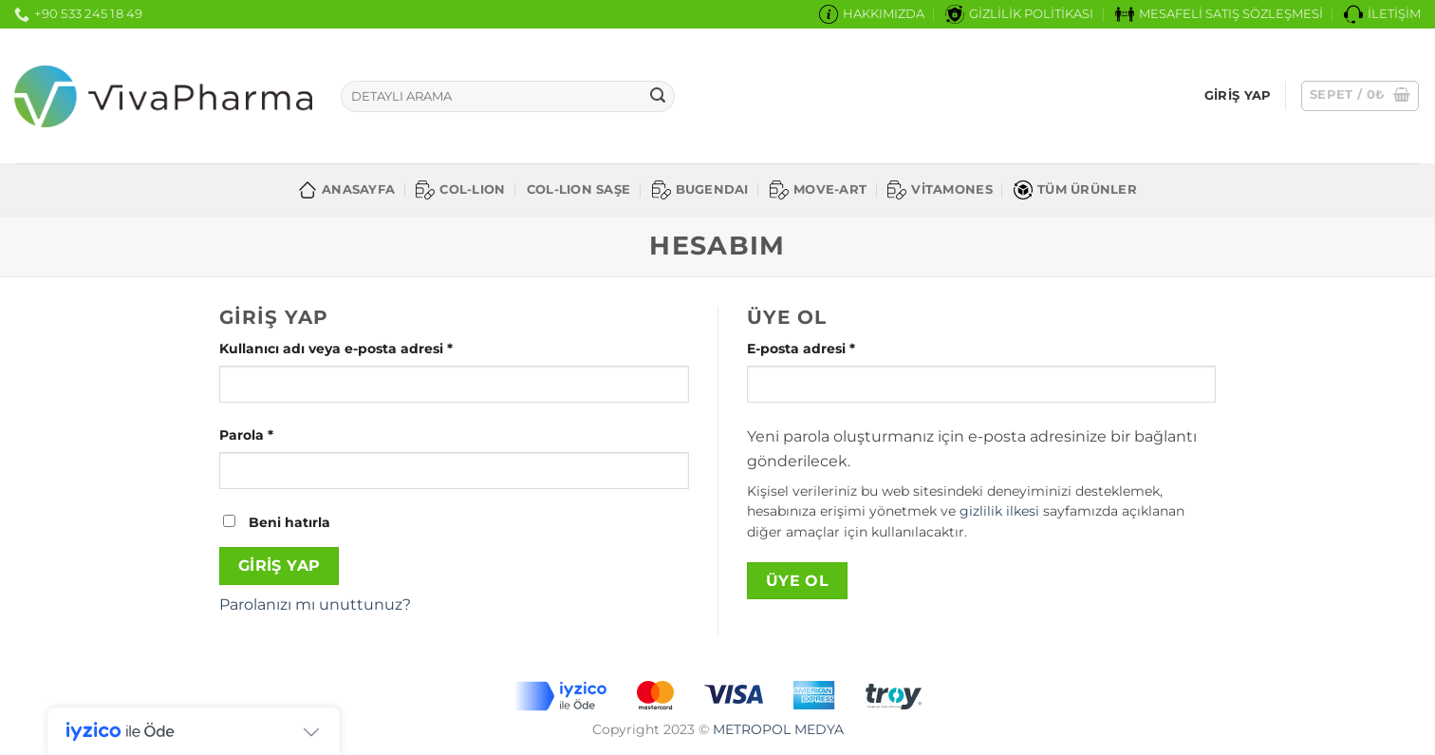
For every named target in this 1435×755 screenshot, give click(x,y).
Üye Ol (797, 581)
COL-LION (460, 189)
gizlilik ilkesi (999, 511)
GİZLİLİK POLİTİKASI (1019, 14)
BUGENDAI (700, 189)
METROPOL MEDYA (778, 729)
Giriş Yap (279, 566)
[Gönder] (658, 97)
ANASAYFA (346, 189)
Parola (270, 434)
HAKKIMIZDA (871, 14)
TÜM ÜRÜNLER (1075, 189)
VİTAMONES (939, 189)
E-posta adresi (825, 347)
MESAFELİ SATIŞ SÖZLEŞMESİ (1219, 14)
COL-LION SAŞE (578, 189)
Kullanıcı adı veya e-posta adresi (360, 347)
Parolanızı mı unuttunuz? (315, 604)
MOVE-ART (818, 189)
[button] (1360, 96)
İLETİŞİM (1382, 14)
